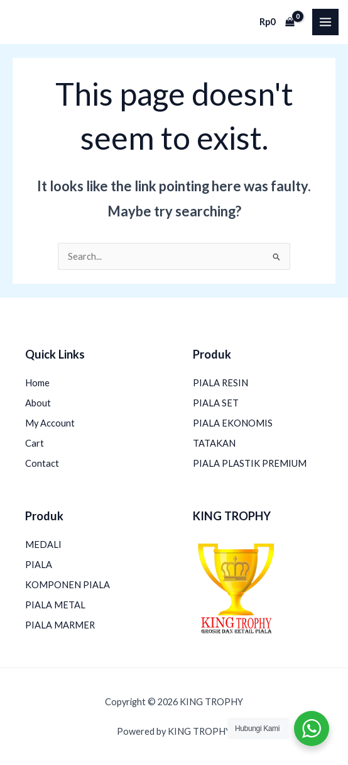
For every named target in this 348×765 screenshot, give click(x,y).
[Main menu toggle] (325, 22)
